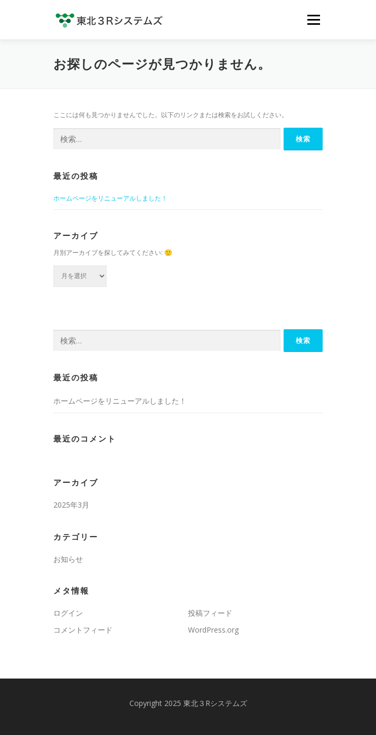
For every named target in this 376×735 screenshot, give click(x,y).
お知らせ (68, 559)
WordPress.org (213, 630)
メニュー (313, 19)
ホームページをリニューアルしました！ (110, 198)
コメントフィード (82, 630)
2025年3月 (71, 505)
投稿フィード (210, 613)
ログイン (68, 613)
